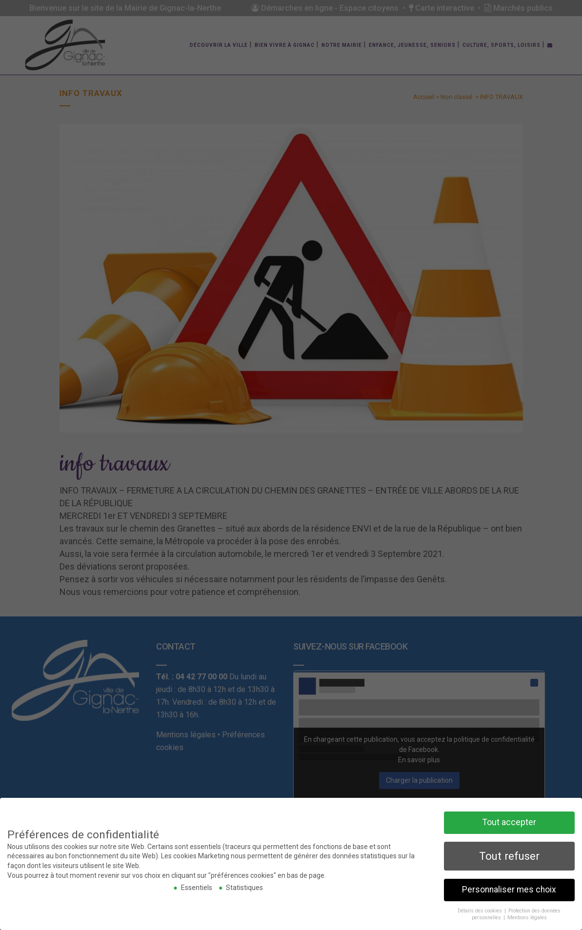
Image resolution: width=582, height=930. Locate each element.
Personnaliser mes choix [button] (509, 888)
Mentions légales (527, 916)
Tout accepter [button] (509, 821)
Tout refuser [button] (509, 855)
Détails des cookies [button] (480, 910)
